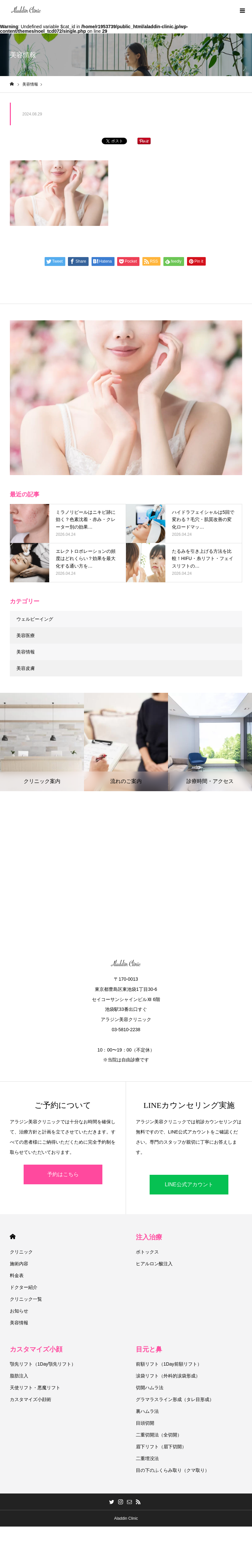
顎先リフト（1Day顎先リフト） (43, 1364)
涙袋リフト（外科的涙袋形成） (168, 1375)
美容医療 (25, 635)
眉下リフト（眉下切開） (161, 1446)
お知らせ (19, 1310)
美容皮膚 (25, 668)
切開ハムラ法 (149, 1387)
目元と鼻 (149, 1349)
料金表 (17, 1275)
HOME (12, 1236)
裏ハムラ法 (147, 1411)
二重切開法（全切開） (159, 1434)
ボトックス (147, 1251)
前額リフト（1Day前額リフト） (169, 1364)
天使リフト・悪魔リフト (35, 1387)
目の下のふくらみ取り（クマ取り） (172, 1470)
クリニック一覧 (26, 1299)
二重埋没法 (147, 1458)
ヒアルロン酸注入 (154, 1263)
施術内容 (19, 1263)
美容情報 (25, 651)
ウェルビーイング (34, 619)
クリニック (21, 1251)
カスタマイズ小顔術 (30, 1399)
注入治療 (149, 1237)
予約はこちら (63, 1174)
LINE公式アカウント (189, 1184)
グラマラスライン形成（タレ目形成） (175, 1399)
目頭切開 (145, 1423)
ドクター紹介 (23, 1287)
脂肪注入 (19, 1375)
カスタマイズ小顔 (36, 1349)
